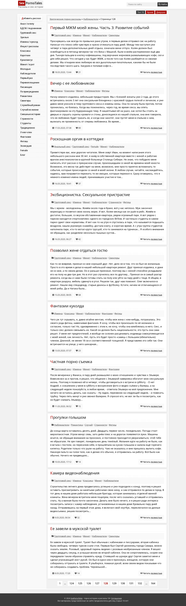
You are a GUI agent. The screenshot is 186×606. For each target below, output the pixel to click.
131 (131, 583)
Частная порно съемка (71, 361)
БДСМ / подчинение (30, 28)
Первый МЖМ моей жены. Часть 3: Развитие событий (99, 27)
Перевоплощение (29, 82)
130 (123, 583)
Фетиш (24, 141)
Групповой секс (28, 32)
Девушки (160, 12)
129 (114, 583)
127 (97, 583)
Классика (25, 50)
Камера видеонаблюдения (74, 473)
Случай (89, 424)
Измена (77, 35)
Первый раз (26, 77)
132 (140, 583)
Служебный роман (30, 105)
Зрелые (24, 37)
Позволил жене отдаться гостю (78, 250)
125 (80, 583)
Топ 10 (140, 12)
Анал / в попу (27, 23)
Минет (86, 35)
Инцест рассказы (29, 46)
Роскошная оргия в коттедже (77, 139)
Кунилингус (26, 59)
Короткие (25, 55)
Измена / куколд (29, 41)
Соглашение (116, 598)
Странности (26, 118)
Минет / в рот (27, 64)
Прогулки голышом (68, 417)
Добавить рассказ (31, 18)
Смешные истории (30, 114)
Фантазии (25, 136)
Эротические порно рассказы (65, 19)
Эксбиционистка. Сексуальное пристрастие (90, 194)
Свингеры (25, 100)
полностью (156, 72)
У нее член (26, 132)
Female (24, 150)
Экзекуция (26, 145)
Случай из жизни (29, 109)
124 (71, 583)
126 (89, 583)
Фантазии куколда (67, 305)
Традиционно (27, 127)
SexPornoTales (77, 598)
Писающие (26, 87)
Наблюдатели (28, 73)
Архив (150, 12)
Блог (22, 154)
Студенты (25, 123)
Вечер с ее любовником (72, 83)
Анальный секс (62, 146)
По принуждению (29, 91)
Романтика (26, 96)
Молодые (25, 68)
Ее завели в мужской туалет (75, 528)
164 (153, 583)
